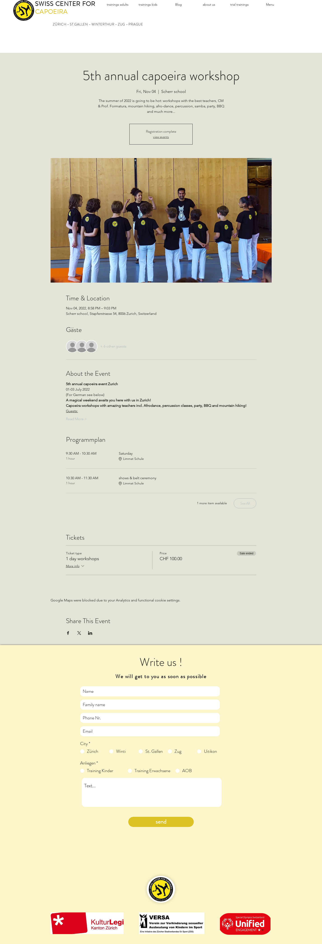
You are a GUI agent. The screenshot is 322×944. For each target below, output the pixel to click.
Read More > (76, 419)
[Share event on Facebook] (68, 633)
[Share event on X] (79, 633)
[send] (161, 822)
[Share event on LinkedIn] (90, 633)
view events (161, 136)
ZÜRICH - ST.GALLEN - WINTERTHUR (83, 24)
